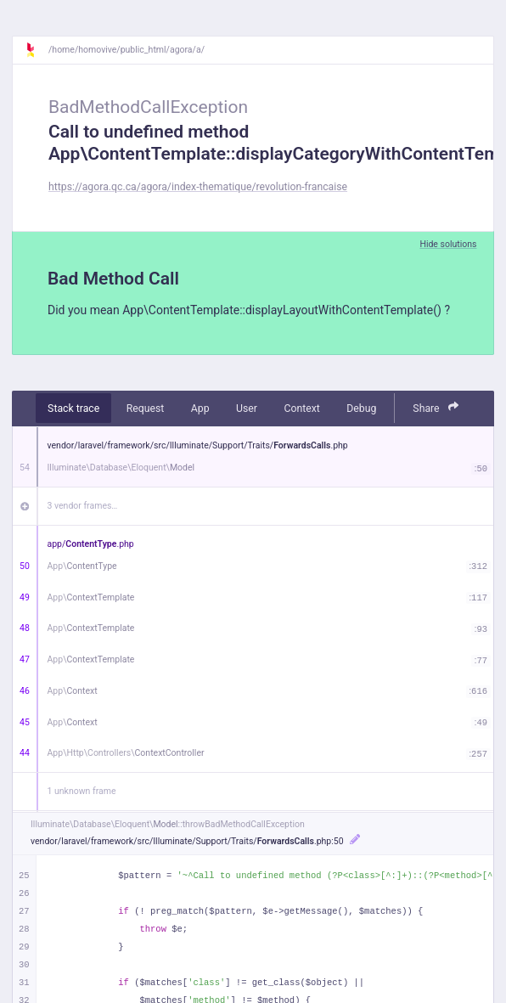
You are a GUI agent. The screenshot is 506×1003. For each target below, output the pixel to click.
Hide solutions (447, 244)
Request (146, 408)
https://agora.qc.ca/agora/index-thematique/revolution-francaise (197, 187)
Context (301, 408)
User (246, 408)
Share (435, 407)
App (200, 408)
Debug (361, 408)
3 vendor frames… (83, 505)
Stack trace (73, 408)
